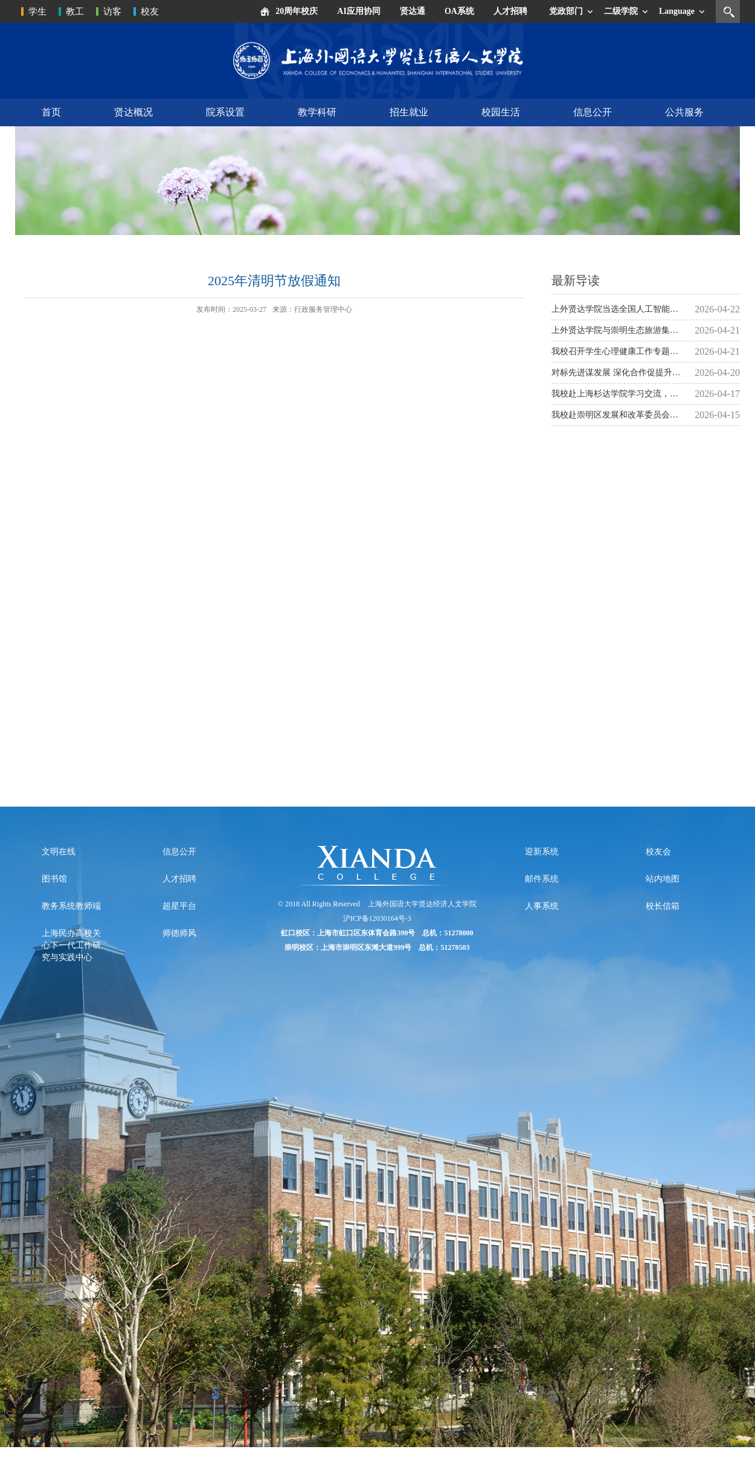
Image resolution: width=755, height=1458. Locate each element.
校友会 (658, 851)
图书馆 (54, 878)
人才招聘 (510, 11)
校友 (150, 11)
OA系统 (459, 11)
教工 (75, 11)
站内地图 (663, 878)
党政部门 (566, 11)
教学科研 (317, 112)
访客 (112, 11)
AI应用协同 (359, 11)
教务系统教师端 (71, 906)
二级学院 (621, 11)
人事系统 (542, 906)
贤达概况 (133, 112)
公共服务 (684, 112)
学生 (37, 11)
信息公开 (592, 112)
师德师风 (179, 933)
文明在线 (59, 851)
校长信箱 (663, 906)
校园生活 (500, 112)
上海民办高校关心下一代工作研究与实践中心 (71, 945)
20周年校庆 (296, 11)
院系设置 (225, 112)
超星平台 (179, 906)
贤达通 (412, 11)
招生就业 (409, 112)
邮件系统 (542, 878)
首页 (51, 112)
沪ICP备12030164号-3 (377, 918)
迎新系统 (542, 851)
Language (677, 11)
